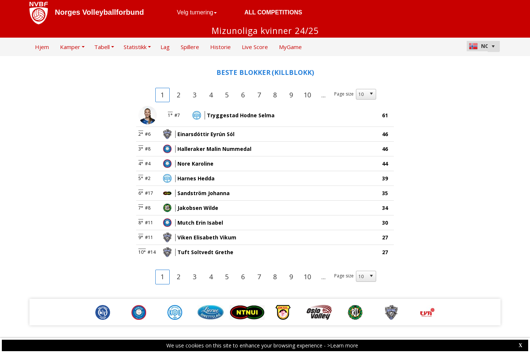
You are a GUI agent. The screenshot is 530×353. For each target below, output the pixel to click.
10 (307, 94)
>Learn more (342, 345)
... (323, 94)
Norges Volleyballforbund (99, 12)
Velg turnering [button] (197, 12)
